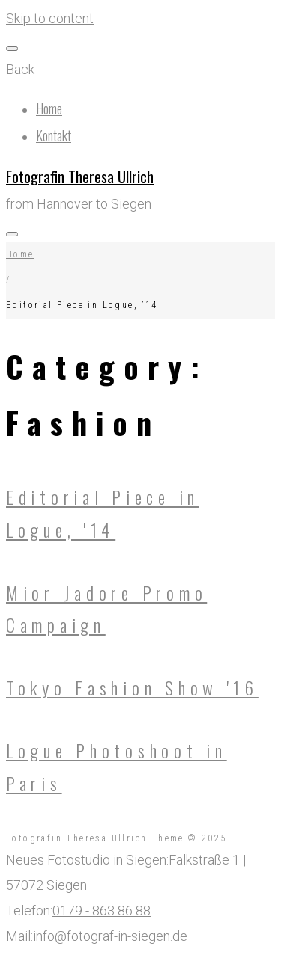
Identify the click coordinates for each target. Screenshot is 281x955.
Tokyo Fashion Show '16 (132, 687)
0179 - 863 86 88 (101, 910)
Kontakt (53, 135)
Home (49, 108)
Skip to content (50, 18)
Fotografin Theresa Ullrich (80, 176)
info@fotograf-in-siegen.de (110, 936)
